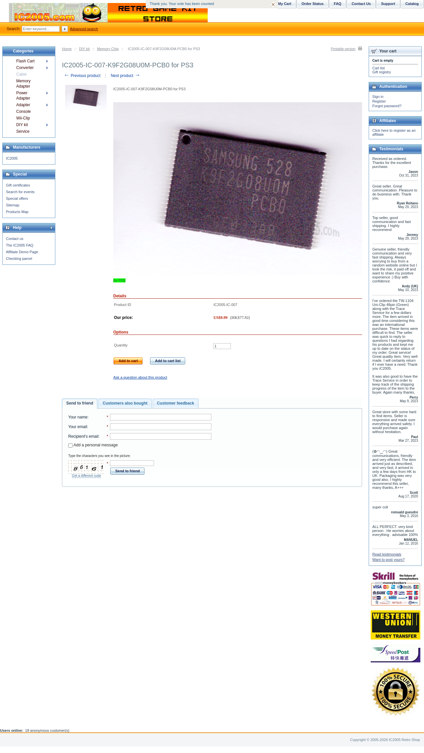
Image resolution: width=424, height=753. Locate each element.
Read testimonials (386, 554)
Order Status (312, 4)
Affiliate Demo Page (22, 252)
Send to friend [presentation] (79, 403)
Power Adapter (23, 96)
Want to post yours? (388, 560)
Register (379, 101)
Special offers (17, 198)
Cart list (378, 68)
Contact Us (361, 4)
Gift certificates (18, 185)
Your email (77, 426)
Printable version (343, 49)
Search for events (20, 192)
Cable (21, 74)
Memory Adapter (23, 84)
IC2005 (12, 158)
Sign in (378, 97)
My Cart (284, 4)
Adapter (23, 105)
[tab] (79, 404)
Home (67, 49)
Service (22, 131)
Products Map (17, 212)
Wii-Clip (23, 118)
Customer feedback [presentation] (175, 403)
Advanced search (84, 29)
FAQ (338, 4)
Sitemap (12, 205)
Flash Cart (25, 61)
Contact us (15, 239)
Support (388, 4)
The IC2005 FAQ (19, 245)
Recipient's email (83, 436)
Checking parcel (19, 259)
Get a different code (86, 476)
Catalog (412, 4)
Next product (125, 75)
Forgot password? (386, 106)
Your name (77, 417)
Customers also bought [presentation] (125, 403)
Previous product (82, 75)
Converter (25, 67)
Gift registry (381, 72)
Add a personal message (93, 445)
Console (23, 111)
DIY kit (84, 49)
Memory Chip (108, 49)
